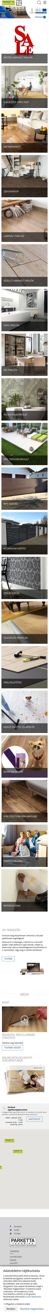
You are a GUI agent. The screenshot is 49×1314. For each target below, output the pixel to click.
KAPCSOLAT (34, 1119)
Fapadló (13, 1260)
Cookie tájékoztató (33, 1296)
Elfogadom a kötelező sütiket (16, 1304)
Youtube (15, 1233)
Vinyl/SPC (14, 1263)
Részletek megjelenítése (32, 1308)
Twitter (14, 1230)
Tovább (8, 958)
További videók (12, 1047)
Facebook (16, 1226)
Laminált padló (16, 1257)
